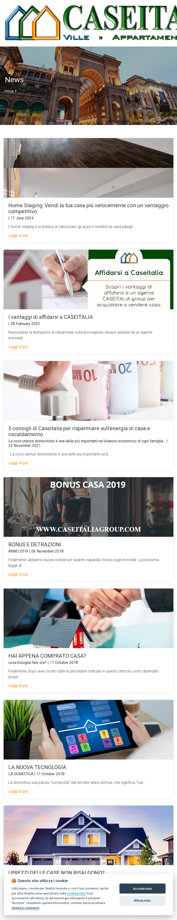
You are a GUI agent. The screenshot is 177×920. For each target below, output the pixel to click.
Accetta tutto (142, 888)
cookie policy (76, 893)
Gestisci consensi (25, 908)
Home (9, 91)
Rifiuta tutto (142, 900)
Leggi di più (18, 235)
